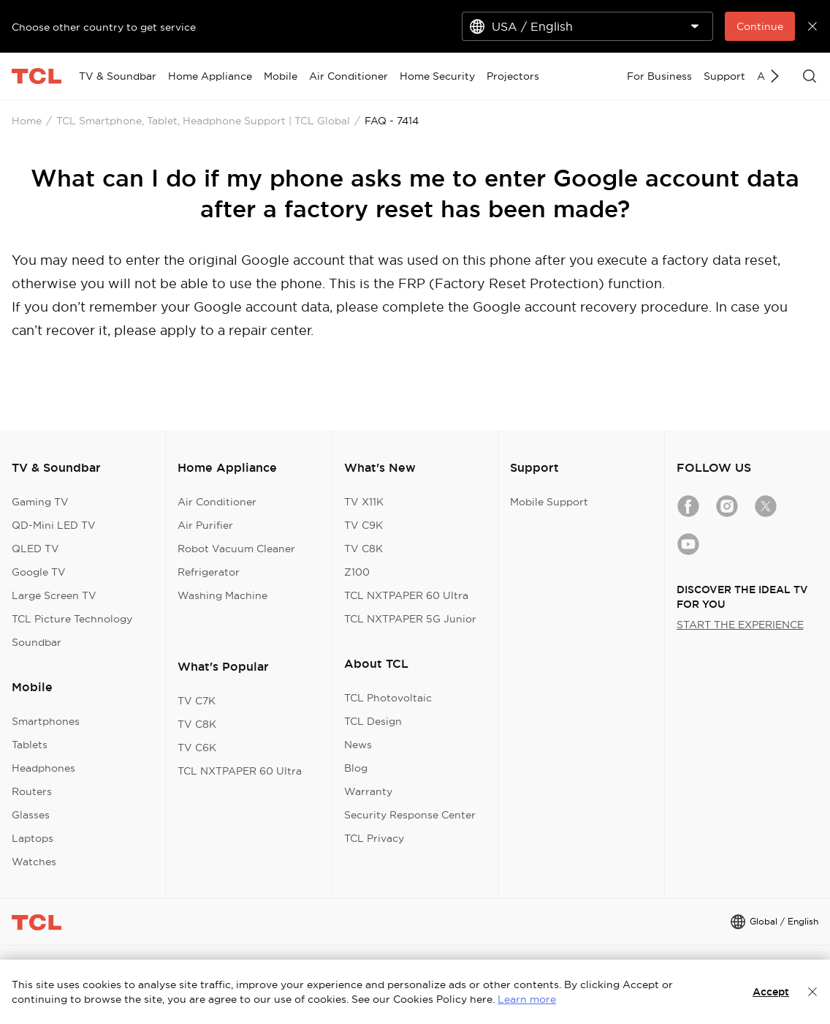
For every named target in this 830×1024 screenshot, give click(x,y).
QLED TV (35, 548)
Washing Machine (222, 595)
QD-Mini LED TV (54, 525)
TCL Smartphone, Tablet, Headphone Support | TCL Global (203, 120)
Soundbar (36, 642)
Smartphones (46, 721)
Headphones (43, 768)
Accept (771, 991)
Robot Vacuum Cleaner (236, 548)
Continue (759, 26)
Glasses (31, 814)
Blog (356, 768)
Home (27, 120)
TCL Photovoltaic (388, 697)
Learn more (527, 999)
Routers (32, 791)
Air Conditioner (217, 501)
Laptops (32, 838)
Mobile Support (549, 501)
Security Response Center (410, 814)
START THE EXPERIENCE (740, 624)
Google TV (39, 572)
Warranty (368, 791)
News (358, 744)
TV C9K (363, 525)
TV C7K (197, 700)
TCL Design (373, 721)
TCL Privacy (374, 838)
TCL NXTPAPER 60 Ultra (240, 771)
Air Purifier (205, 525)
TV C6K (197, 747)
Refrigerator (209, 572)
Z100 (357, 572)
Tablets (29, 744)
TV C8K (197, 724)
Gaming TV (40, 501)
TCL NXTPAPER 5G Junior (410, 618)
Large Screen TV (54, 595)
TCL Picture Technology (72, 618)
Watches (34, 861)
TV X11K (364, 501)
